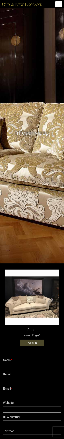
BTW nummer (11, 417)
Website (8, 402)
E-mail (7, 388)
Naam (7, 360)
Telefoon (8, 431)
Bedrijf (7, 374)
